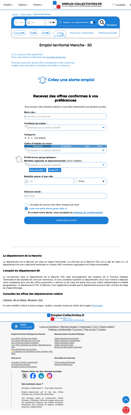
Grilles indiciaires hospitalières (67, 341)
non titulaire (40, 137)
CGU (95, 326)
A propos (77, 329)
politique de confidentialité (88, 212)
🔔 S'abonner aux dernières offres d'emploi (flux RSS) (32, 352)
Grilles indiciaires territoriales (66, 338)
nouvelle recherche (56, 57)
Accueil (15, 14)
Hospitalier (66, 146)
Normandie (97, 305)
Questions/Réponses (63, 364)
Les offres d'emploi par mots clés (25, 341)
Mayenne (32, 300)
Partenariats (85, 326)
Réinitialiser (111, 24)
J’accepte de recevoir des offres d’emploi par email (54, 205)
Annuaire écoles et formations (24, 367)
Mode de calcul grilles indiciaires (68, 347)
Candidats (119, 4)
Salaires (23, 4)
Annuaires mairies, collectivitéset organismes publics (24, 363)
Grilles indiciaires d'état (64, 343)
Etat (87, 146)
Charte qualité (107, 326)
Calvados (7, 300)
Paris (99, 146)
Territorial (37, 146)
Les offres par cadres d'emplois (25, 343)
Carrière (38, 4)
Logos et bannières (49, 326)
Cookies (102, 329)
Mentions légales (69, 326)
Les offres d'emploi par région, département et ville (31, 346)
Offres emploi (26, 14)
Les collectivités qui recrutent (23, 349)
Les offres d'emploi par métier (24, 338)
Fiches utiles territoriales (64, 362)
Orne (40, 300)
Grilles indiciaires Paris (63, 345)
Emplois (8, 4)
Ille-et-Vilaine (19, 300)
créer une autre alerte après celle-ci (48, 208)
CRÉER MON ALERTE (66, 220)
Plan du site (90, 329)
